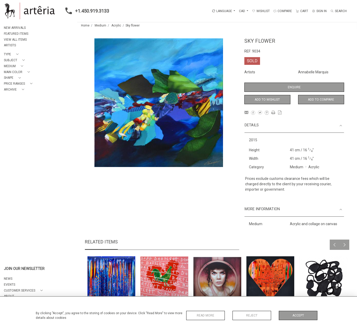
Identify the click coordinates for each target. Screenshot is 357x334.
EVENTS (9, 284)
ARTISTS (10, 45)
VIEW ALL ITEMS (15, 39)
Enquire (294, 87)
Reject (251, 315)
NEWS (8, 278)
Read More (205, 315)
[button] (12, 54)
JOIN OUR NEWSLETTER (24, 269)
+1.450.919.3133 (85, 10)
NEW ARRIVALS (15, 28)
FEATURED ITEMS (16, 34)
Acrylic (116, 25)
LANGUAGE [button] (222, 11)
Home (85, 25)
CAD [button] (242, 11)
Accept (298, 315)
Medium (100, 25)
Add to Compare (321, 99)
